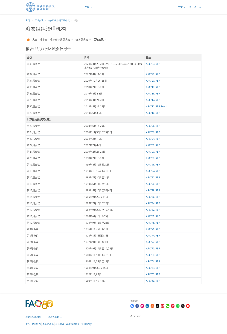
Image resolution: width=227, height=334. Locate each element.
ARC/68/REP (153, 255)
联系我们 (36, 324)
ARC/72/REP (153, 242)
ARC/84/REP (153, 203)
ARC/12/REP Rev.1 (156, 106)
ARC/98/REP (153, 158)
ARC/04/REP (153, 138)
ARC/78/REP (153, 222)
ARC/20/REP (153, 80)
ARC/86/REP (153, 197)
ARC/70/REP (153, 248)
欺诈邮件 (59, 324)
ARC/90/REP (153, 184)
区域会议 (39, 20)
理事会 (43, 39)
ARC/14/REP (153, 100)
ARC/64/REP (153, 268)
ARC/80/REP (153, 216)
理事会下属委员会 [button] (60, 39)
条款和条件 (48, 324)
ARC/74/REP (153, 235)
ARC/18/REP (153, 87)
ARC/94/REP (153, 171)
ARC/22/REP (153, 74)
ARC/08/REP (153, 126)
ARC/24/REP (153, 64)
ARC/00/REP (153, 151)
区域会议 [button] (98, 39)
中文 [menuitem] (180, 7)
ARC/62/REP (153, 274)
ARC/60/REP (153, 281)
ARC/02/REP (153, 145)
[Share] (193, 7)
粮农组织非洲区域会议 (59, 20)
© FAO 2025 (135, 316)
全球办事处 (54, 316)
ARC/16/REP (153, 93)
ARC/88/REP (153, 190)
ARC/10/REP (153, 113)
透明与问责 (86, 324)
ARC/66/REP (153, 261)
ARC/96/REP (153, 164)
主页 (28, 20)
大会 (34, 39)
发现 (87, 7)
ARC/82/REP (153, 209)
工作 (28, 324)
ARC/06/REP (153, 132)
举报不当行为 (72, 324)
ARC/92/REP (153, 177)
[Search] (198, 7)
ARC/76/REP (153, 229)
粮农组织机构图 (33, 316)
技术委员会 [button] (82, 39)
